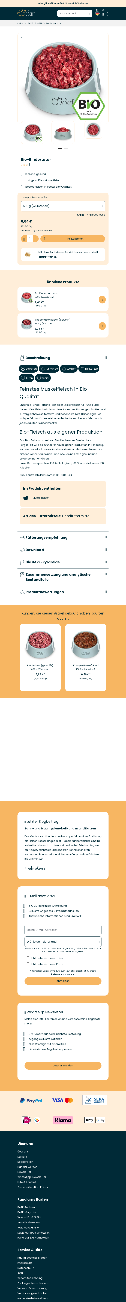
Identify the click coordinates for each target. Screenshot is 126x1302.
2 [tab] (66, 148)
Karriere (22, 1156)
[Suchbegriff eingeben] (74, 13)
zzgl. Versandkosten (41, 230)
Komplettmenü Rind (85, 665)
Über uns (23, 1152)
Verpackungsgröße (35, 197)
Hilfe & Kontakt (26, 1182)
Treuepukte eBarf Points (32, 1187)
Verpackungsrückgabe (32, 1293)
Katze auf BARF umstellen (33, 1232)
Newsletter (24, 1172)
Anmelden (63, 981)
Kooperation (25, 1162)
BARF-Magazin (26, 1212)
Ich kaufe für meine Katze (47, 964)
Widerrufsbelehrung (30, 1278)
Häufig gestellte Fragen (32, 1258)
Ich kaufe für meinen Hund (47, 958)
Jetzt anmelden (63, 1065)
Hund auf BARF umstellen (33, 1238)
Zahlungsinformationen (32, 1283)
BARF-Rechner (26, 1207)
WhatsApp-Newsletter (31, 1177)
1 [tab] (60, 148)
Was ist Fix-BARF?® (29, 1217)
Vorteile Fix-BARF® (28, 1222)
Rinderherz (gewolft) (40, 665)
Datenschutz (25, 1268)
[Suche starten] (89, 13)
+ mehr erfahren (35, 868)
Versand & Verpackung (32, 1288)
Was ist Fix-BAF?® (28, 1227)
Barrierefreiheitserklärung (33, 1298)
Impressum (24, 1263)
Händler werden (27, 1167)
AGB (20, 1273)
